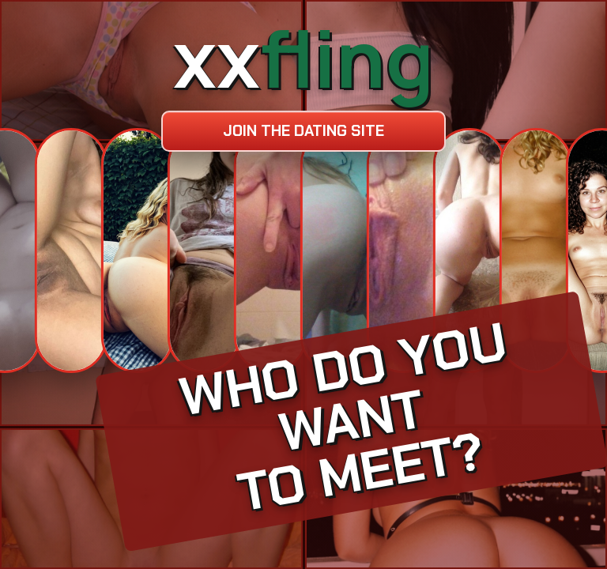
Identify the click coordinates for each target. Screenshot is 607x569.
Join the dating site (303, 131)
